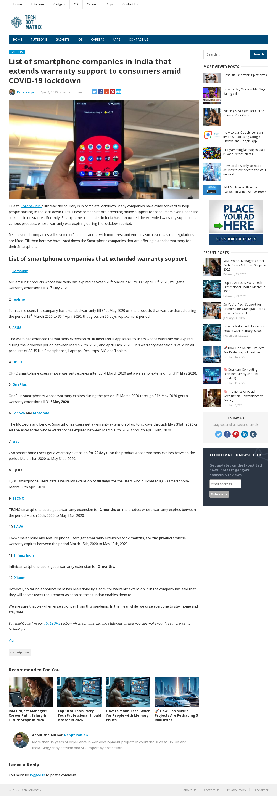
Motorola (41, 413)
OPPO (17, 362)
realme (18, 299)
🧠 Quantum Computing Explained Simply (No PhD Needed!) (241, 373)
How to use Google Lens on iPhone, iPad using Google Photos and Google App (243, 136)
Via (11, 640)
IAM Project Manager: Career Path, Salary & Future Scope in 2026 (28, 715)
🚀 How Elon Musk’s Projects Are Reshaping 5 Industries (176, 715)
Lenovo (19, 413)
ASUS (16, 327)
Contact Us (130, 4)
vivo (15, 441)
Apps (110, 4)
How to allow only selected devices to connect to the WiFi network (244, 170)
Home (17, 4)
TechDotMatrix (30, 790)
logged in (37, 775)
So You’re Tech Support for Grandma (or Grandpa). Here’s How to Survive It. (244, 308)
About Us (189, 790)
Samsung (20, 270)
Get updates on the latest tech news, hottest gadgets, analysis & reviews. (236, 470)
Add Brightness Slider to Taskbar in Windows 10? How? (244, 189)
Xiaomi (20, 577)
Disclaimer (261, 790)
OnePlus (19, 384)
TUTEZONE (52, 623)
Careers (92, 4)
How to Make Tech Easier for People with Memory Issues (128, 715)
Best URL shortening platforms (245, 75)
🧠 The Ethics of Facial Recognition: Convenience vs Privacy (243, 395)
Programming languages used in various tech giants (244, 152)
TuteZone (38, 4)
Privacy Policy (236, 790)
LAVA (18, 526)
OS (76, 4)
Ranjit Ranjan (26, 92)
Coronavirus (31, 206)
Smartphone (21, 652)
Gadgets (59, 4)
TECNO (18, 498)
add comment (73, 92)
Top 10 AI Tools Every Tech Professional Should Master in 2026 (79, 715)
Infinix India (24, 555)
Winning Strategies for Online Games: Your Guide (243, 113)
